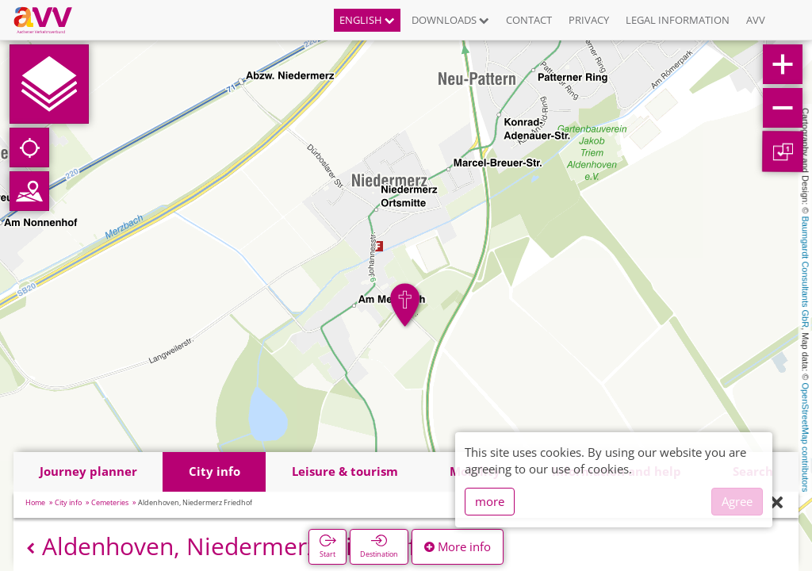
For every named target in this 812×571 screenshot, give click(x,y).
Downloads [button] (450, 20)
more (489, 501)
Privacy (589, 20)
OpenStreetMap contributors (805, 437)
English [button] (367, 20)
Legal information (678, 20)
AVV (755, 20)
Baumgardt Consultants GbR (805, 272)
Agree (737, 501)
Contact (529, 20)
